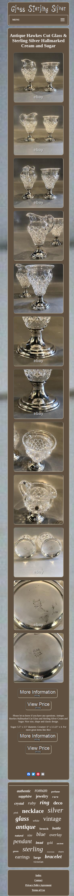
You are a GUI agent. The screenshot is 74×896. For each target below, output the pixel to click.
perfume (55, 791)
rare (55, 797)
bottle (56, 828)
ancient (60, 843)
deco (58, 802)
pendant (22, 841)
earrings (22, 856)
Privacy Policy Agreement (38, 885)
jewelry (42, 796)
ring (44, 802)
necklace (33, 811)
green (16, 851)
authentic (24, 791)
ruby (32, 803)
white (36, 820)
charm (61, 852)
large (37, 857)
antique (26, 826)
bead (39, 842)
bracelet (53, 856)
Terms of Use (38, 890)
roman (41, 790)
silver (55, 810)
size (29, 835)
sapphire (25, 796)
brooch (43, 828)
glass (22, 818)
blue (41, 834)
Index (38, 875)
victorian (38, 861)
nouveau (50, 852)
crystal (19, 803)
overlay (55, 834)
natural (19, 835)
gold (50, 842)
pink (16, 812)
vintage (52, 818)
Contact (38, 880)
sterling (32, 849)
